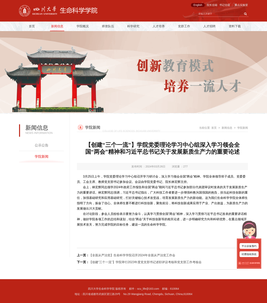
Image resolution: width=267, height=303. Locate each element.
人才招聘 (209, 26)
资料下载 (235, 26)
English (197, 4)
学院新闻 (41, 156)
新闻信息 (57, 26)
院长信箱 (212, 4)
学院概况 (82, 26)
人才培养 (159, 26)
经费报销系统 (249, 254)
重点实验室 (241, 4)
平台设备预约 (249, 246)
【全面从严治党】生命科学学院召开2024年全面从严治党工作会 (132, 255)
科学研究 (133, 26)
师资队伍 (108, 26)
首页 (32, 26)
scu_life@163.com (148, 288)
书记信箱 (224, 4)
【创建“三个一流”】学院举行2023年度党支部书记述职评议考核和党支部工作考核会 (145, 262)
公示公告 (41, 145)
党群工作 (184, 26)
